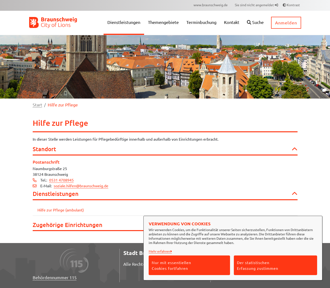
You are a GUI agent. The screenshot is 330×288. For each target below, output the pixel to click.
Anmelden (286, 22)
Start (37, 104)
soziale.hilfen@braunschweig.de (81, 185)
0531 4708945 (61, 179)
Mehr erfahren (159, 251)
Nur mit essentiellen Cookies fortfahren (171, 265)
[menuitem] (210, 5)
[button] (255, 23)
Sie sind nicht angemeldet (256, 5)
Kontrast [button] (291, 5)
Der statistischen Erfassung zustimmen (257, 265)
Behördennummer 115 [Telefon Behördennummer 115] (55, 277)
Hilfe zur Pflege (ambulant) (60, 209)
